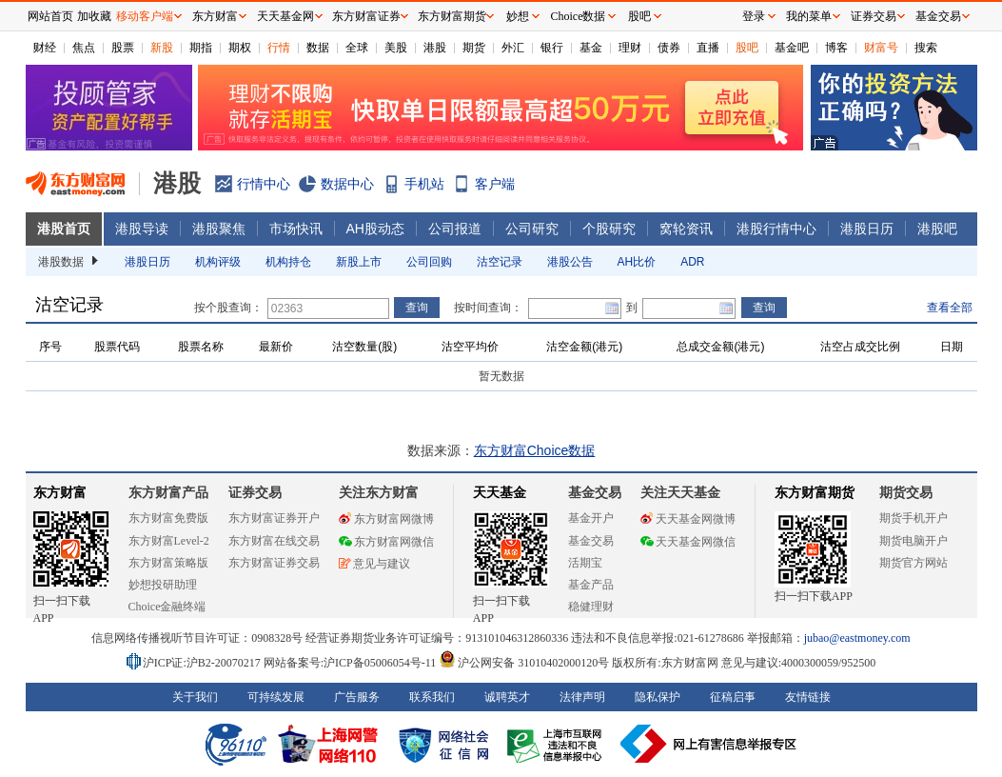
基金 (591, 47)
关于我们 (195, 697)
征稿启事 (733, 697)
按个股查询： (228, 307)
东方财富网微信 (386, 541)
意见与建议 (374, 563)
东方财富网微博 (386, 519)
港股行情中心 (776, 228)
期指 (200, 47)
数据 (317, 47)
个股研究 (609, 228)
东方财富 (60, 493)
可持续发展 (276, 697)
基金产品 (591, 584)
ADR (692, 262)
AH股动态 (375, 228)
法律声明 (582, 697)
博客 (836, 47)
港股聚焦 (219, 228)
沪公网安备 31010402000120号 (524, 662)
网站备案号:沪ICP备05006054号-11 (352, 662)
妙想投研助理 (162, 584)
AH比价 (637, 262)
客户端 (495, 183)
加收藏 (94, 16)
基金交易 (591, 541)
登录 (753, 16)
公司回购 (429, 262)
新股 (161, 47)
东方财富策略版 (168, 562)
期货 (473, 47)
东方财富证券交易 (274, 562)
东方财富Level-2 (168, 541)
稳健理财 (591, 606)
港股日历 (867, 228)
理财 (630, 47)
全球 (356, 47)
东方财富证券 (366, 16)
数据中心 (347, 183)
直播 (708, 47)
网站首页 (50, 16)
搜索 (925, 47)
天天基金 (499, 493)
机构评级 (218, 262)
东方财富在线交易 (274, 541)
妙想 (517, 16)
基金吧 (792, 47)
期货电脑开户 (913, 541)
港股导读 (141, 228)
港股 (434, 47)
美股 (395, 47)
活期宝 (585, 562)
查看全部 (950, 307)
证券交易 (873, 16)
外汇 (512, 47)
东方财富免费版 (168, 518)
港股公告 (570, 262)
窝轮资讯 (686, 228)
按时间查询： (488, 307)
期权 (239, 47)
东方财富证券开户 (274, 518)
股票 (122, 47)
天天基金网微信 (688, 541)
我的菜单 (809, 16)
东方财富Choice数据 (535, 450)
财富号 (881, 47)
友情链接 (808, 697)
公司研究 (532, 228)
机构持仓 (288, 262)
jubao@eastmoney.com (857, 638)
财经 (44, 47)
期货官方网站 (913, 562)
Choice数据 (578, 16)
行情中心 (263, 183)
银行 (551, 47)
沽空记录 (499, 262)
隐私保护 (657, 697)
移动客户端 (144, 16)
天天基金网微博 (688, 519)
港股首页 (63, 228)
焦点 (83, 47)
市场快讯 (296, 228)
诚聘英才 (507, 697)
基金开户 (591, 518)
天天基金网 (285, 16)
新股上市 (359, 262)
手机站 (424, 183)
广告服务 (357, 697)
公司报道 (454, 228)
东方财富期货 (815, 493)
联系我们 (432, 697)
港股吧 (937, 228)
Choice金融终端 (167, 606)
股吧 (747, 47)
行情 (278, 47)
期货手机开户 (913, 518)
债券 (669, 47)
